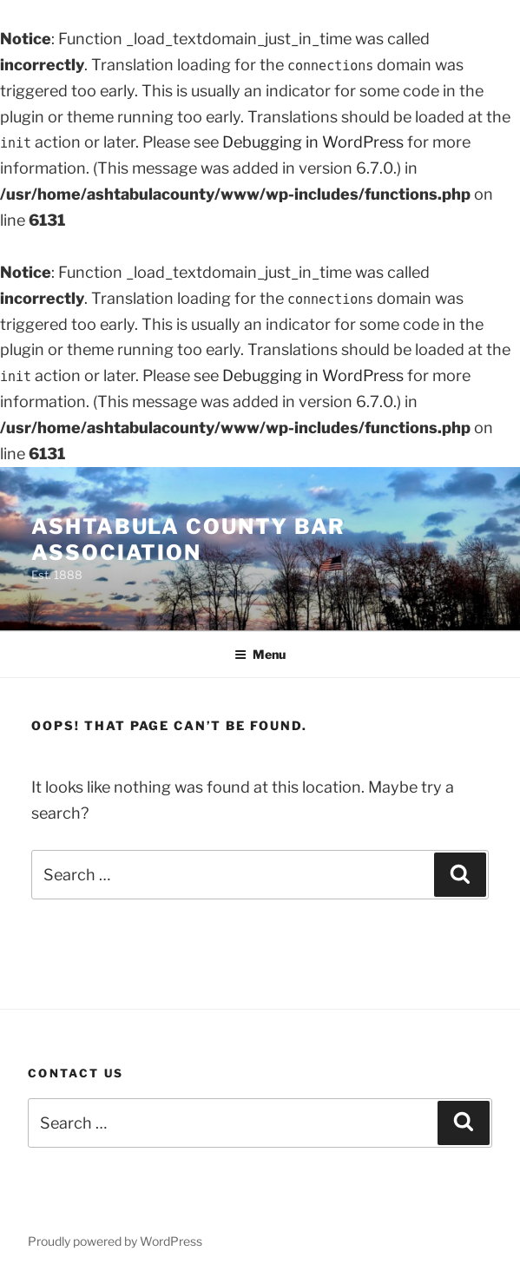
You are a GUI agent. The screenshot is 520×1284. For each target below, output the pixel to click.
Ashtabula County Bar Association (188, 539)
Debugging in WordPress (313, 142)
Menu (260, 654)
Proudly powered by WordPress (115, 1241)
